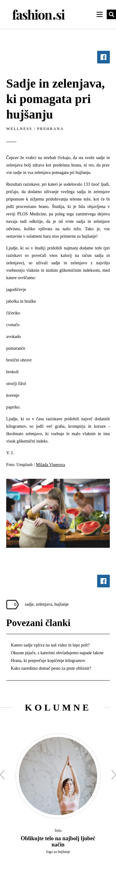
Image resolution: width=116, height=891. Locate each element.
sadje (29, 604)
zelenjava (44, 604)
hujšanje (61, 604)
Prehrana (50, 128)
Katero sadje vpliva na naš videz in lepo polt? (50, 645)
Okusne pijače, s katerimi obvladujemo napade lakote (57, 653)
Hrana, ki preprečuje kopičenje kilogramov (48, 660)
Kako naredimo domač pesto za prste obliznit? (51, 668)
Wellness (19, 128)
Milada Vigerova (50, 464)
